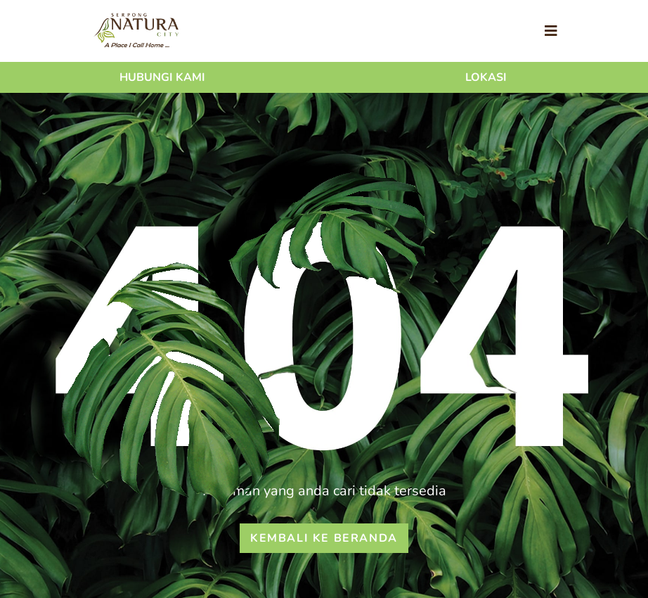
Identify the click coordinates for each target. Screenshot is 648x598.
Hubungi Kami (162, 77)
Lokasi (486, 77)
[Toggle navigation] (551, 31)
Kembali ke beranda (324, 538)
